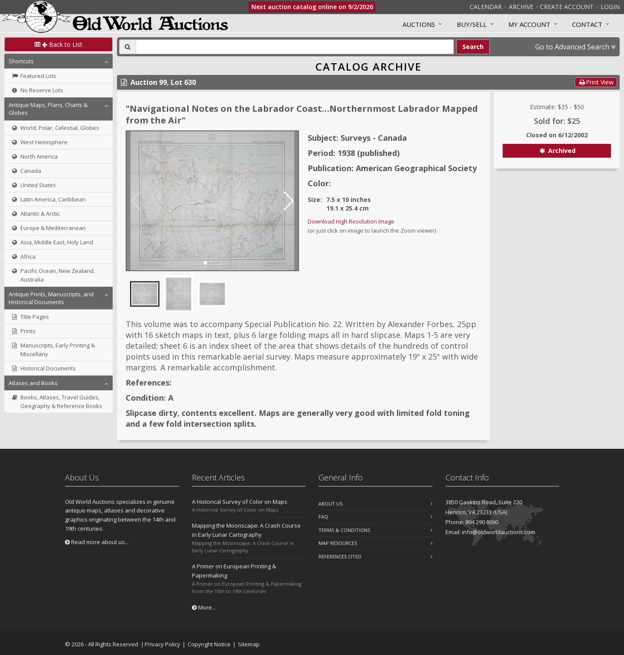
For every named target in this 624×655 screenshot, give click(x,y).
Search (473, 46)
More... (204, 607)
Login (610, 7)
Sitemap (249, 644)
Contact (587, 24)
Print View (596, 82)
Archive (521, 7)
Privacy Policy (162, 644)
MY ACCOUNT (529, 24)
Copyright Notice (209, 644)
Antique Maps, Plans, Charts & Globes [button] (48, 109)
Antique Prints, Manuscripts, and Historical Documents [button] (51, 298)
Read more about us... (97, 542)
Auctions (419, 24)
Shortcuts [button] (21, 61)
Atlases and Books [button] (33, 383)
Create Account (567, 7)
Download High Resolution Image (351, 221)
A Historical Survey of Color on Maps (239, 502)
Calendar (486, 7)
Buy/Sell (472, 24)
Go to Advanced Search (575, 47)
